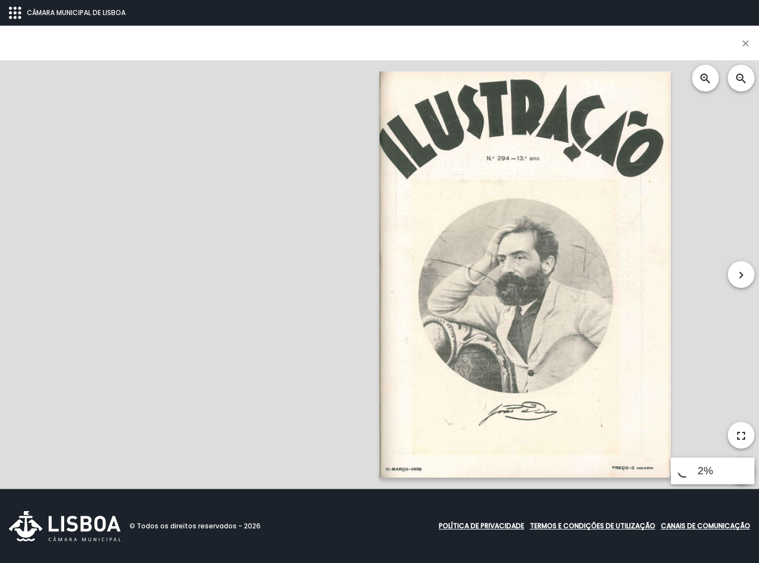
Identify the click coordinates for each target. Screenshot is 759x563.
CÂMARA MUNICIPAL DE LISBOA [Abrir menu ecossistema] (67, 13)
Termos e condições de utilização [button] (592, 526)
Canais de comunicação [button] (705, 526)
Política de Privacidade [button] (481, 526)
